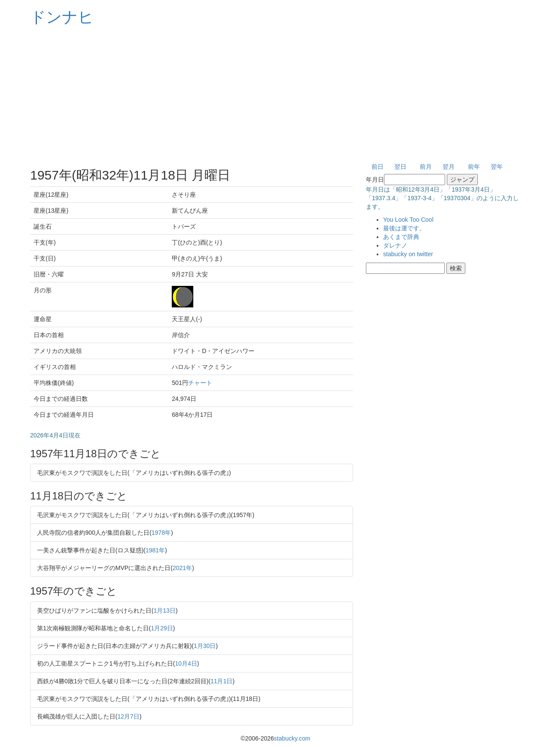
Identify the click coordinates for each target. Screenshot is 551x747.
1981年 (155, 550)
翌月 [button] (449, 166)
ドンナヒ (62, 17)
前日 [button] (377, 166)
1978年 (161, 532)
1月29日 (162, 628)
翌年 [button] (497, 166)
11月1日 (221, 681)
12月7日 (128, 716)
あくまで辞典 (401, 236)
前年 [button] (474, 166)
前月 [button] (426, 166)
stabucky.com (292, 738)
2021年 (182, 567)
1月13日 (165, 610)
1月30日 (205, 645)
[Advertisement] (275, 94)
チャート (200, 382)
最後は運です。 (404, 228)
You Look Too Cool (408, 219)
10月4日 (186, 663)
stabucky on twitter (408, 254)
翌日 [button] (400, 166)
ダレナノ (395, 245)
